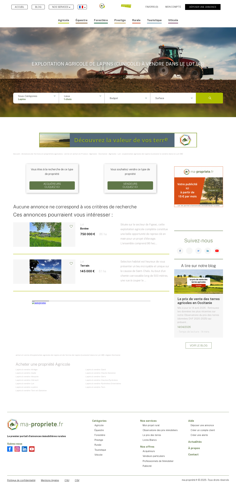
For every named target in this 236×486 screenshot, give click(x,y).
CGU (67, 480)
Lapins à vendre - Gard (96, 369)
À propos (194, 448)
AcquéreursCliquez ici (52, 185)
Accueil (19, 7)
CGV (77, 480)
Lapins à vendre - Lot (25, 383)
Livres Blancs (150, 440)
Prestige (120, 20)
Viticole (173, 20)
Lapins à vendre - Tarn (95, 387)
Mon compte (173, 7)
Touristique (154, 20)
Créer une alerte (199, 435)
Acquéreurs (149, 451)
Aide (191, 420)
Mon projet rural (151, 425)
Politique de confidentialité (21, 480)
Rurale (136, 20)
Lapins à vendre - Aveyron (27, 376)
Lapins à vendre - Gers (96, 376)
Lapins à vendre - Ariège (27, 369)
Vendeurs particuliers (154, 456)
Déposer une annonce (202, 7)
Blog (38, 7)
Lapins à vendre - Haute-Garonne (101, 373)
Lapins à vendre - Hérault (27, 380)
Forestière (101, 20)
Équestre (82, 20)
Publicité (147, 466)
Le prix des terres (152, 435)
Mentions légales (50, 480)
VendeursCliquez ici (130, 185)
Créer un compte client (203, 430)
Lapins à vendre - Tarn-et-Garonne (31, 390)
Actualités (195, 441)
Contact (193, 454)
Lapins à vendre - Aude (26, 373)
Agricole (63, 20)
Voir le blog (198, 345)
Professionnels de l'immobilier (158, 461)
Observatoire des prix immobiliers (160, 430)
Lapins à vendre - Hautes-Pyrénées (102, 380)
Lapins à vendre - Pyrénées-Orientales (103, 383)
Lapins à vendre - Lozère (27, 387)
